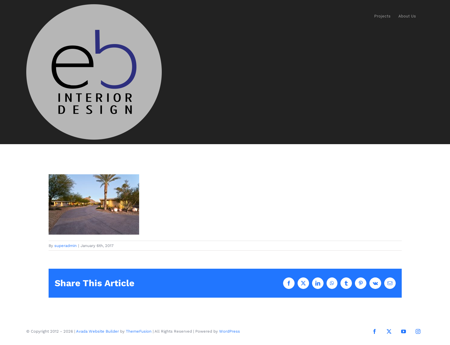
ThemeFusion (139, 331)
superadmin (65, 245)
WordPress (229, 331)
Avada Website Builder (97, 331)
